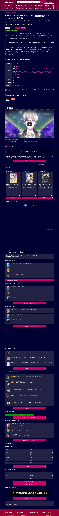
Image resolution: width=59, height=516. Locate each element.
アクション (8, 472)
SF (6, 475)
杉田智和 (22, 72)
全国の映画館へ (29, 466)
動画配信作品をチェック (29, 326)
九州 (7, 462)
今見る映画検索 (48, 2)
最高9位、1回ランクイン (11, 24)
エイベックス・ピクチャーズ (40, 68)
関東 (31, 449)
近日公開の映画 (39, 5)
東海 (31, 452)
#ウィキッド (15, 414)
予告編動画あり (31, 24)
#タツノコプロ (14, 30)
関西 (7, 452)
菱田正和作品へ (13, 197)
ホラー (31, 478)
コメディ (8, 478)
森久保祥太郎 (45, 72)
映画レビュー (29, 408)
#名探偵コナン (23, 414)
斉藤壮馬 (26, 71)
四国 (31, 460)
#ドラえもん (8, 414)
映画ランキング (49, 5)
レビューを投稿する (29, 160)
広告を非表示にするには (47, 229)
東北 (31, 454)
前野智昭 (31, 72)
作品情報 (14, 12)
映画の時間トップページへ (11, 504)
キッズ (31, 475)
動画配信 (23, 27)
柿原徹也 (27, 72)
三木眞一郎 (17, 74)
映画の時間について (29, 498)
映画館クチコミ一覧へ (29, 481)
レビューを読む (49, 8)
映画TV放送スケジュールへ (29, 440)
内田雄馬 (47, 71)
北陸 (31, 457)
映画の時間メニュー (10, 5)
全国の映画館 (23, 515)
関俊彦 (40, 72)
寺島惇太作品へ (29, 197)
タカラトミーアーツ (21, 68)
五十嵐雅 (38, 71)
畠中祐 (30, 71)
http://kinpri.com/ (17, 85)
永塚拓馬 (43, 71)
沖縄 (31, 462)
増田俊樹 (36, 72)
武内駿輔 (17, 72)
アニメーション (23, 24)
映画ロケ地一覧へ (29, 484)
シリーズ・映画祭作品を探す (29, 417)
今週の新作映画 (29, 5)
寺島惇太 (21, 71)
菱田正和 (18, 66)
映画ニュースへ (29, 368)
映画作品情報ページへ (10, 502)
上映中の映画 (19, 5)
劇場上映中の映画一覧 (29, 303)
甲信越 (7, 457)
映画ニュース (19, 8)
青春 (18, 24)
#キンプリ (8, 30)
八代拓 (34, 71)
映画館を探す (10, 8)
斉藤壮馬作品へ (45, 197)
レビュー (17, 27)
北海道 (7, 454)
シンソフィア (29, 68)
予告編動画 (29, 8)
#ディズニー (30, 414)
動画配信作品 (39, 8)
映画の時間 (7, 12)
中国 (7, 460)
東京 (7, 449)
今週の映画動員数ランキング (12, 280)
